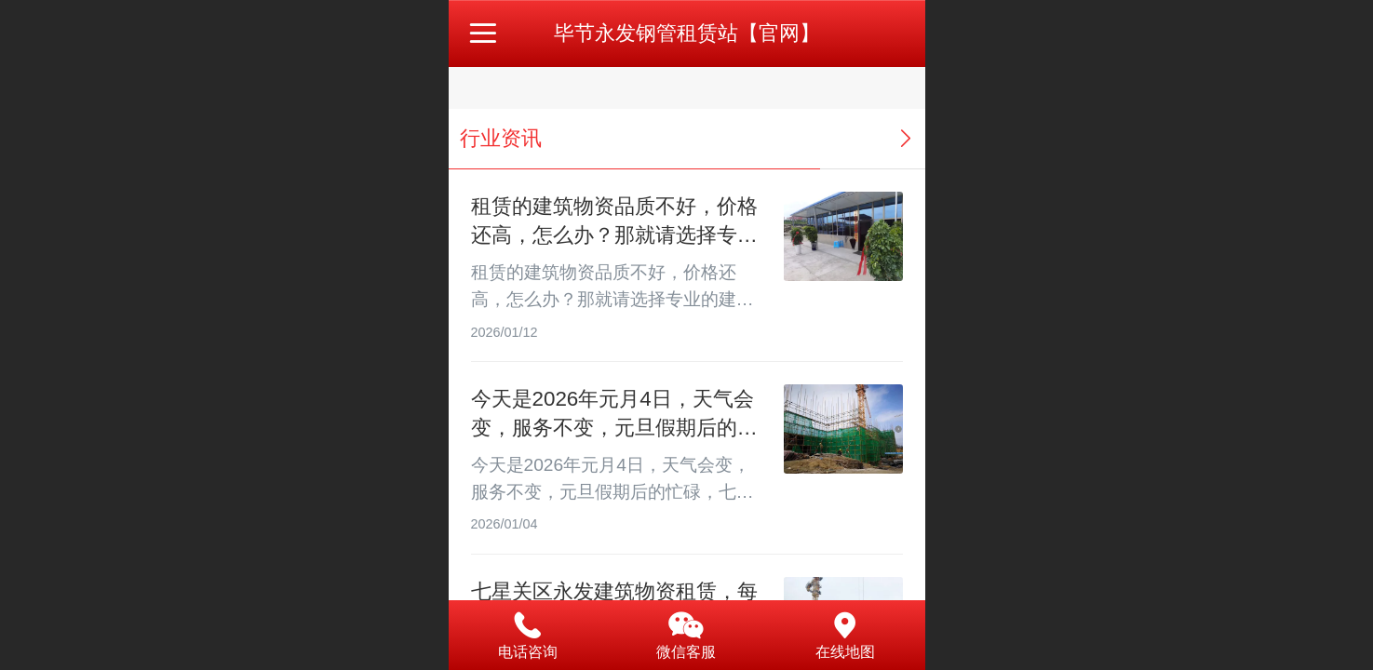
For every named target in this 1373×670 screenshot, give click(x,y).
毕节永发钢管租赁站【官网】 (687, 33)
